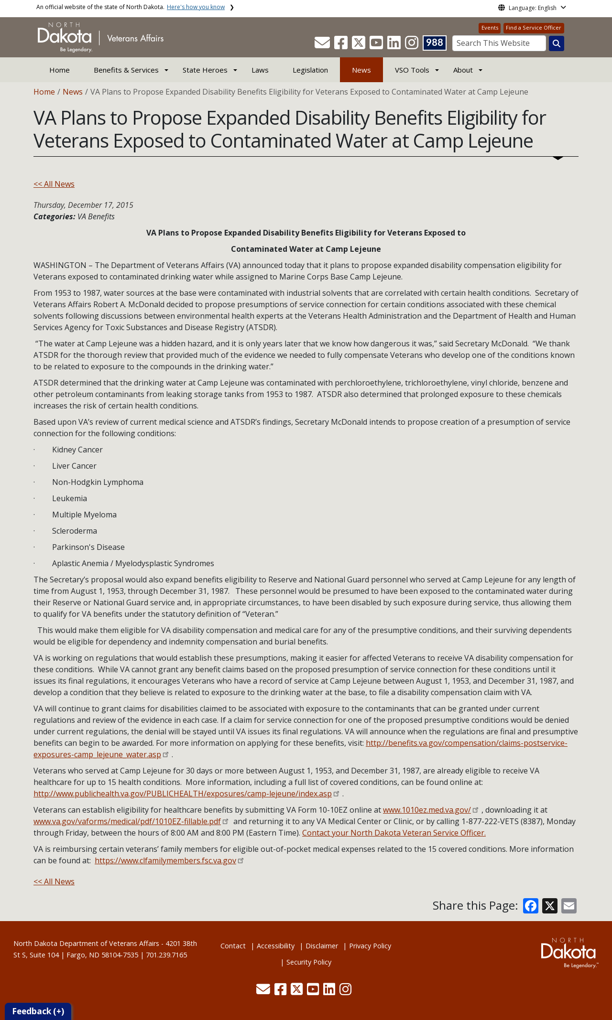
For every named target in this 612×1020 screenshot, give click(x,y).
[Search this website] (556, 43)
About (463, 70)
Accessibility (276, 945)
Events (489, 27)
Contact (233, 945)
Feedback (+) (38, 1011)
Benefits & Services (126, 70)
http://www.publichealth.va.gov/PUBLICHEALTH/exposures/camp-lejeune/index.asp (182, 793)
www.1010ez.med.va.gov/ (427, 810)
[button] (323, 45)
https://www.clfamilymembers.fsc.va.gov (165, 860)
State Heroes (205, 70)
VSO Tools (412, 70)
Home (59, 70)
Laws (260, 70)
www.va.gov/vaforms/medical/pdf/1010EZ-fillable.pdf (127, 821)
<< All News (54, 184)
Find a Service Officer (533, 27)
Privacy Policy (370, 945)
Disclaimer (322, 945)
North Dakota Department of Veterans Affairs (86, 943)
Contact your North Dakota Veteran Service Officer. (394, 832)
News (361, 70)
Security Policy (308, 961)
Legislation (310, 70)
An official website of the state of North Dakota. (130, 7)
